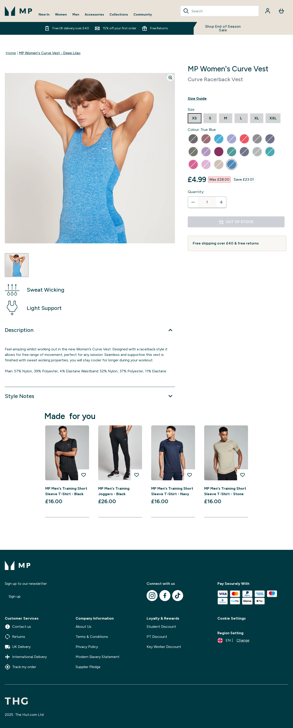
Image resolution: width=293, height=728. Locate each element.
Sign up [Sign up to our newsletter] (15, 596)
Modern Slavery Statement (97, 657)
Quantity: (196, 192)
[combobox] (219, 10)
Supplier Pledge (88, 667)
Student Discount (161, 626)
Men (75, 14)
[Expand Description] (90, 330)
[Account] (268, 11)
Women (61, 14)
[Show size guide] (237, 98)
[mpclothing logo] (18, 11)
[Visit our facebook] (164, 595)
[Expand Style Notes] (90, 396)
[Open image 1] (17, 265)
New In (44, 14)
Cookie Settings (231, 618)
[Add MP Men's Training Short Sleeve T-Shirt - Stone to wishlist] (242, 474)
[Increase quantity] (221, 202)
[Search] (186, 10)
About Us (83, 626)
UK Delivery (18, 647)
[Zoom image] (170, 77)
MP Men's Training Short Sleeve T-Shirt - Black (66, 491)
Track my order (20, 667)
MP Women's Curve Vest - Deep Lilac (50, 53)
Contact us (18, 626)
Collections (118, 14)
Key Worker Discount (164, 647)
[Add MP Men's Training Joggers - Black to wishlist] (136, 474)
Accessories (94, 14)
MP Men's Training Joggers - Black (113, 491)
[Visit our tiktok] (177, 595)
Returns (15, 636)
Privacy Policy (87, 647)
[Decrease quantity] (193, 202)
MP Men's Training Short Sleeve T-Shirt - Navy (172, 491)
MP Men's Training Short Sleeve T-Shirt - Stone (225, 491)
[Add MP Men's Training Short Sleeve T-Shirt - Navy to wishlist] (189, 474)
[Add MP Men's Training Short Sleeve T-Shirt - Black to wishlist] (83, 474)
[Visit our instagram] (152, 595)
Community (142, 14)
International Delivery (26, 657)
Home (11, 53)
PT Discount (157, 636)
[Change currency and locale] (233, 640)
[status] (207, 202)
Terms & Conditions (92, 636)
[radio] (194, 118)
